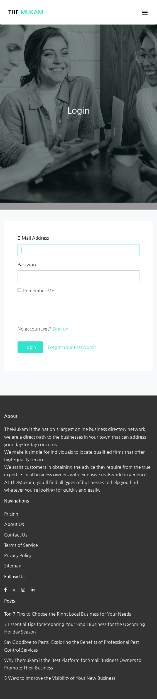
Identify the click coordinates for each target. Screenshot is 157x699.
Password (28, 264)
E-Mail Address (33, 238)
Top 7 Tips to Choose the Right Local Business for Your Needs (67, 614)
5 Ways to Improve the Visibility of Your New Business (59, 678)
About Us (14, 524)
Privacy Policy (17, 555)
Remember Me (38, 290)
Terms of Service (21, 545)
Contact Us (15, 534)
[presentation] (60, 310)
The (25, 12)
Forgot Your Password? (72, 347)
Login (30, 347)
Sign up (60, 328)
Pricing (11, 513)
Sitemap (12, 565)
